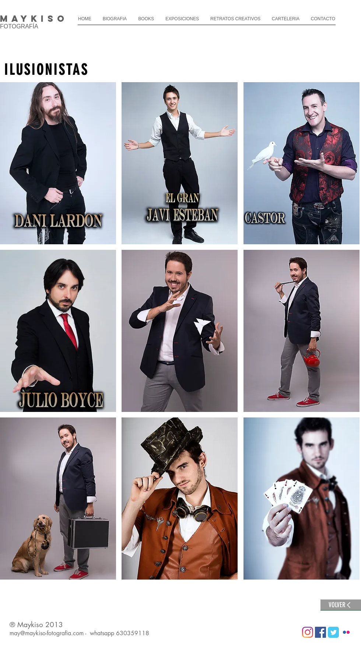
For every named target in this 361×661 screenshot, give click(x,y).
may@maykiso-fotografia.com (47, 633)
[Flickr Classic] (346, 632)
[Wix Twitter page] (333, 632)
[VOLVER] (340, 605)
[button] (58, 163)
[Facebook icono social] (320, 632)
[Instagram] (307, 632)
